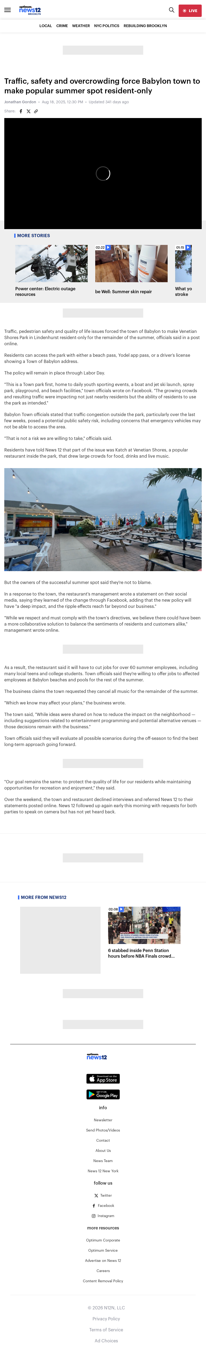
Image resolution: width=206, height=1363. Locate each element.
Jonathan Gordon (20, 102)
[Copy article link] (36, 111)
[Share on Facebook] (21, 111)
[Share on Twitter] (28, 111)
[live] (190, 11)
